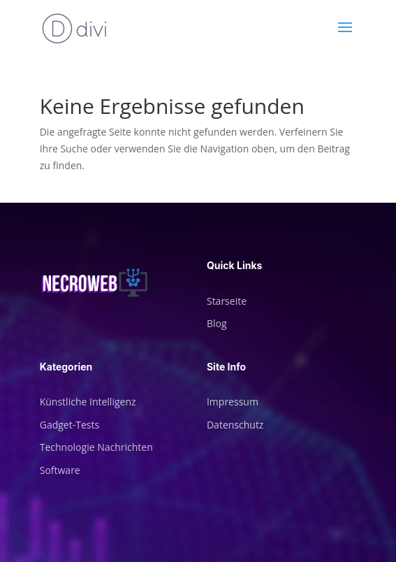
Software (60, 470)
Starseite (227, 301)
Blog (217, 323)
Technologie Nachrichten (96, 447)
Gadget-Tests (69, 424)
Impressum (232, 401)
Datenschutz (235, 424)
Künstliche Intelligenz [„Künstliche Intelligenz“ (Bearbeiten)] (88, 401)
